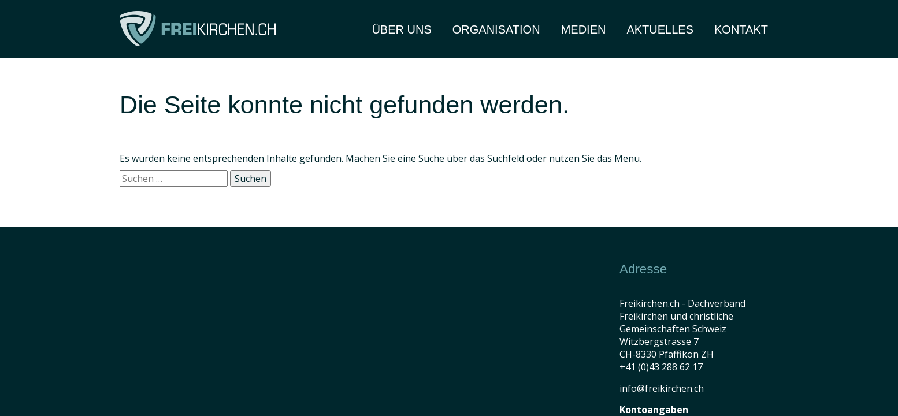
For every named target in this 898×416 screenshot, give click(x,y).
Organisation (496, 29)
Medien (583, 29)
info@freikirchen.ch (661, 388)
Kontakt (741, 29)
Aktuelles (659, 29)
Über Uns (401, 29)
